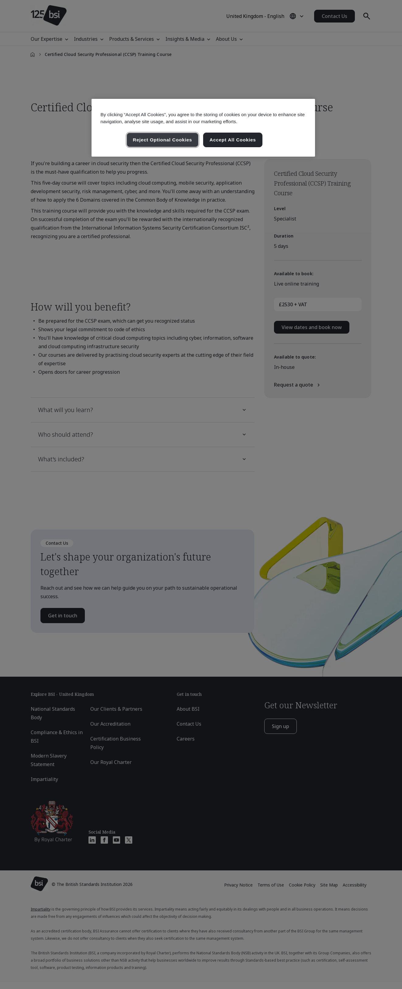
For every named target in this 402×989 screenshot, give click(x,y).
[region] (203, 128)
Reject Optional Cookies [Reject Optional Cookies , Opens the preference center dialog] (162, 139)
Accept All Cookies (233, 139)
